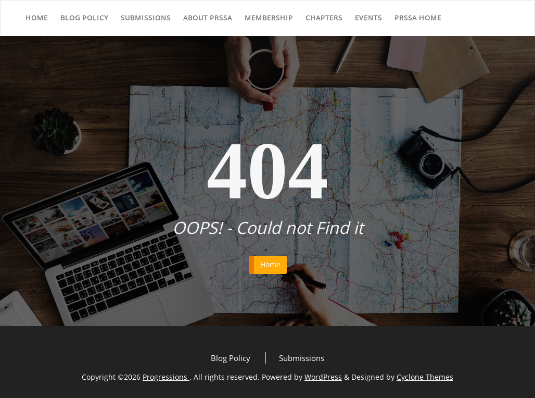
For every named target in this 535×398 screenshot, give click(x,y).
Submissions (146, 17)
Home (37, 17)
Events (368, 17)
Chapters (323, 17)
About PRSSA (207, 17)
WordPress (323, 377)
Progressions (166, 377)
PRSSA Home (417, 17)
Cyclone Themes (425, 377)
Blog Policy (84, 17)
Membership (269, 17)
